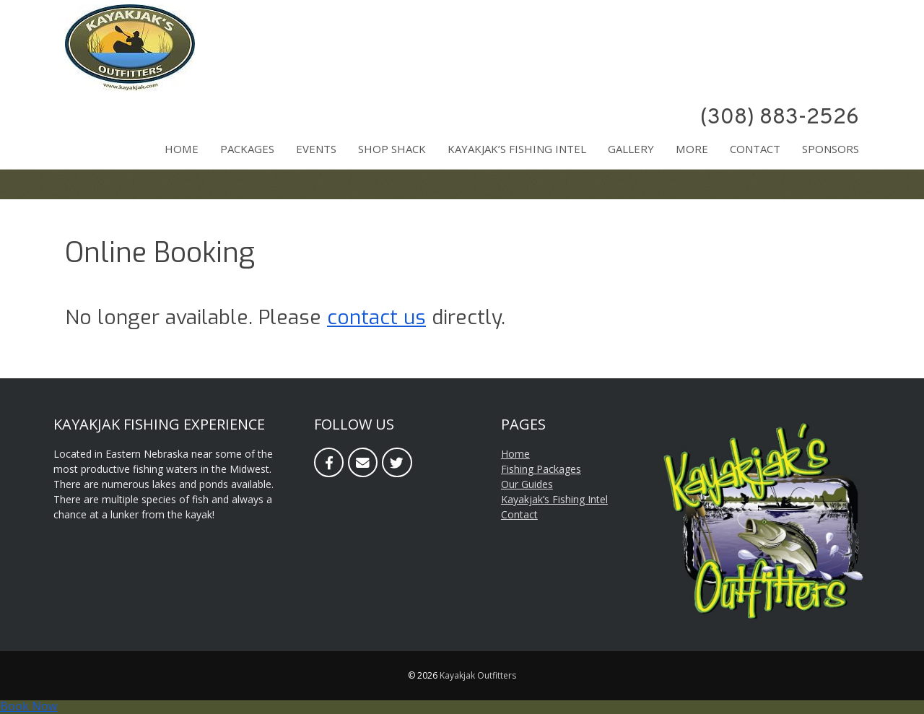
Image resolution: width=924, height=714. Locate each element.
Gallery (631, 149)
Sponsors (830, 149)
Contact (755, 149)
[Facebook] (329, 462)
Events (316, 149)
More (692, 149)
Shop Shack (392, 149)
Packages (247, 149)
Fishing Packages (541, 469)
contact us (376, 317)
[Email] (363, 462)
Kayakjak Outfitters (478, 675)
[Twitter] (396, 462)
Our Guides (527, 484)
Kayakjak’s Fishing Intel (517, 149)
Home (182, 149)
